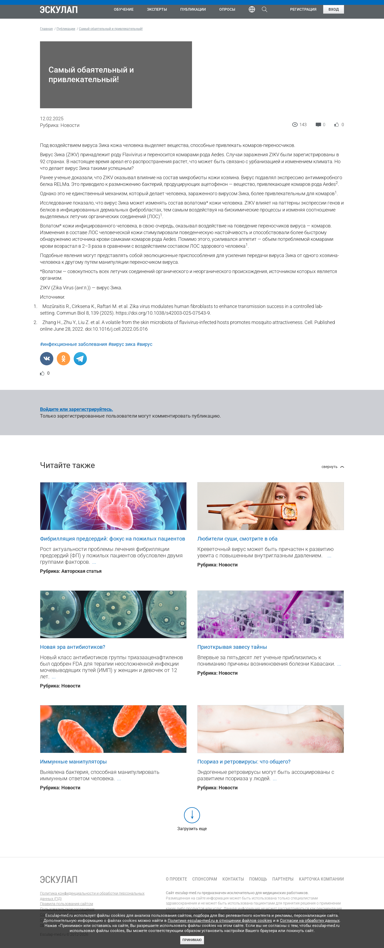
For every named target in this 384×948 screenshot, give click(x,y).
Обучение (124, 9)
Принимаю (192, 940)
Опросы (227, 9)
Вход (334, 9)
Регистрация (303, 9)
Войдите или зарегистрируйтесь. (76, 409)
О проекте (176, 879)
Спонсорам (204, 879)
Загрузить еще (192, 828)
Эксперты (157, 9)
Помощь (258, 879)
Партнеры (283, 879)
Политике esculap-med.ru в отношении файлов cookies (220, 920)
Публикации (193, 9)
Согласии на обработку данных (309, 920)
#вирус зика (121, 344)
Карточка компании (321, 879)
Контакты (233, 879)
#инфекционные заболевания (73, 344)
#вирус (144, 344)
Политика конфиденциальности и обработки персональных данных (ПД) (92, 896)
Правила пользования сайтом (66, 904)
